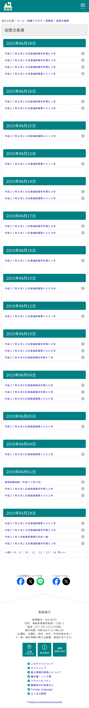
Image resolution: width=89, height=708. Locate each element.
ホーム (20, 20)
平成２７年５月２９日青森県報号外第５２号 (30, 543)
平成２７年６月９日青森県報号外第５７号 (29, 357)
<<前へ (9, 552)
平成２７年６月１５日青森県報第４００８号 (30, 288)
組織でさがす (35, 20)
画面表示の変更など (42, 685)
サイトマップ (38, 668)
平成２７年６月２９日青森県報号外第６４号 (30, 53)
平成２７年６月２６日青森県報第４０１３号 (30, 108)
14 (54, 552)
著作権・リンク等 (41, 676)
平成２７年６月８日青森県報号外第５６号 (29, 385)
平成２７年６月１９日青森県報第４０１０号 (30, 198)
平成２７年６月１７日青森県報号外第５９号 (30, 226)
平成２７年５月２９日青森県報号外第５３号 (30, 530)
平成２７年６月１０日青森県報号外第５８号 (30, 344)
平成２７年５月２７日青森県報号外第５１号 (30, 260)
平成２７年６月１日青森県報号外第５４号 (29, 489)
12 (40, 552)
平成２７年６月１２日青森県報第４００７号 (30, 316)
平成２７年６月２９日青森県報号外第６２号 (30, 67)
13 (47, 552)
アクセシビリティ (41, 680)
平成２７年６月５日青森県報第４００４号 (29, 426)
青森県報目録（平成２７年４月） (24, 482)
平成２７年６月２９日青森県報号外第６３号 (30, 60)
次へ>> (62, 552)
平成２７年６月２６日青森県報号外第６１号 (30, 101)
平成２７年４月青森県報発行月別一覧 (26, 536)
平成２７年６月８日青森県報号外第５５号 (29, 392)
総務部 (49, 20)
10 (26, 552)
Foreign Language (42, 689)
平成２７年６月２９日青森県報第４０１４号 (30, 73)
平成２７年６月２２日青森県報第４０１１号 (30, 164)
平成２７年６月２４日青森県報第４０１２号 (30, 136)
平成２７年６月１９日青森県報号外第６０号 (30, 191)
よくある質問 (38, 693)
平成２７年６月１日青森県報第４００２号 (29, 495)
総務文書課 (62, 20)
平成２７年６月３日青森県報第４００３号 (29, 454)
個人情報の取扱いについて (46, 672)
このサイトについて (42, 663)
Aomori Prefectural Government (45, 701)
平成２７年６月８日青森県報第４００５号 (29, 398)
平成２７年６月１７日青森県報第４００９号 (30, 233)
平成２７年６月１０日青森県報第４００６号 (30, 350)
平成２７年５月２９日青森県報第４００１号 (30, 523)
